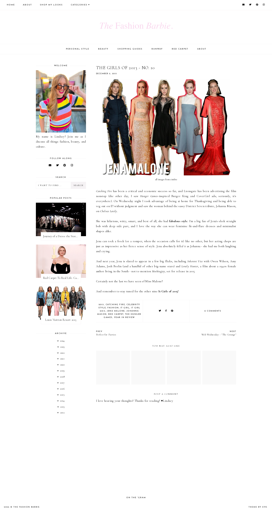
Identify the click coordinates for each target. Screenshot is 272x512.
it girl (125, 308)
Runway (157, 49)
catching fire (115, 305)
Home (11, 5)
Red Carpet (180, 49)
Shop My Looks (51, 5)
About (27, 5)
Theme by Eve (258, 507)
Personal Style (77, 49)
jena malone (116, 311)
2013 (101, 305)
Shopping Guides (130, 49)
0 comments (212, 311)
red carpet (115, 314)
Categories (79, 5)
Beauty (103, 49)
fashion (113, 308)
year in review (124, 317)
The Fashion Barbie (26, 507)
